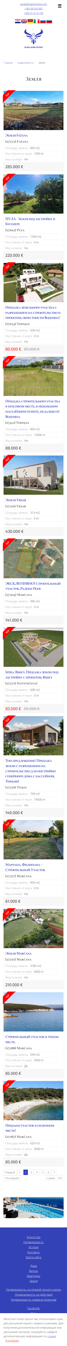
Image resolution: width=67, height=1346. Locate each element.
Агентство (33, 1237)
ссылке (51, 1336)
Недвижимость (26, 62)
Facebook (33, 1308)
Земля (33, 1281)
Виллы (33, 1271)
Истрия (33, 1247)
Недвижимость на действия (33, 1295)
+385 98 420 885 (33, 8)
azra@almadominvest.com (33, 4)
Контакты (33, 1252)
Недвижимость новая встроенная (33, 1300)
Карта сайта (33, 1257)
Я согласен (12, 1340)
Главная (8, 62)
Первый (10, 1172)
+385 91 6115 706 (33, 13)
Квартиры (33, 1276)
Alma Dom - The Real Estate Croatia (33, 1207)
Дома (33, 1266)
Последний (12, 1178)
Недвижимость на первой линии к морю (33, 1290)
